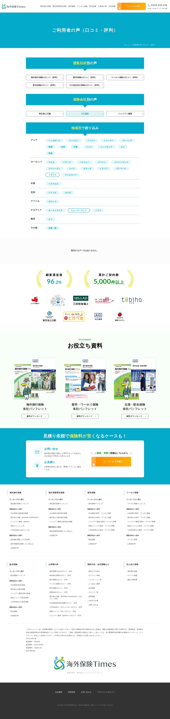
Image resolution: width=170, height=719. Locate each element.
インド (89, 147)
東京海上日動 (45, 114)
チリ (51, 219)
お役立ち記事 (93, 600)
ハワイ (98, 210)
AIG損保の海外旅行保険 (19, 513)
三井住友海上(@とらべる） (21, 530)
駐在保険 (92, 6)
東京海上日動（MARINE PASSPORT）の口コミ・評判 (66, 598)
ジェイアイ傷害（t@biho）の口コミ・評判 (65, 615)
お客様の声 (102, 6)
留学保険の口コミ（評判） (85, 77)
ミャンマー (109, 141)
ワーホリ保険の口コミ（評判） (125, 77)
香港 (51, 153)
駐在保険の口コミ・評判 (59, 588)
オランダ (87, 169)
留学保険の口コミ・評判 (59, 580)
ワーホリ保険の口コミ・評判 (60, 584)
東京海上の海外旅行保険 (59, 517)
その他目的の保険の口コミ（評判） (85, 85)
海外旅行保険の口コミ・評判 (60, 575)
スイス (72, 169)
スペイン (102, 162)
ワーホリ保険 (82, 6)
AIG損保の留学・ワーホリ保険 (100, 513)
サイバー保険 (132, 575)
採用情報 (92, 596)
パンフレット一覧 (95, 580)
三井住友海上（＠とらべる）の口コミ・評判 (66, 607)
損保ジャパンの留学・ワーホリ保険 (102, 526)
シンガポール (54, 141)
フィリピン (74, 141)
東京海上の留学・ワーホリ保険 (100, 517)
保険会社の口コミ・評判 (59, 592)
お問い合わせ (93, 605)
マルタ (51, 162)
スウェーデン (54, 169)
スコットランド (121, 162)
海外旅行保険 (45, 6)
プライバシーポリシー (106, 692)
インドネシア (106, 147)
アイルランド (71, 175)
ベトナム (91, 141)
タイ (123, 147)
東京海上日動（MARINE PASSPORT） (25, 517)
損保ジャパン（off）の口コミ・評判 (63, 611)
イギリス (52, 175)
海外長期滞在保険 (59, 6)
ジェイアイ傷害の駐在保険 (20, 593)
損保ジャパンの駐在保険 (20, 598)
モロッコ (52, 202)
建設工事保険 (132, 580)
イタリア (104, 169)
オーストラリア (55, 210)
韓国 (51, 147)
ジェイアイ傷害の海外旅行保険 (61, 521)
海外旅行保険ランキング (20, 504)
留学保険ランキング (96, 504)
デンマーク (121, 169)
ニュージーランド (79, 210)
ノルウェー (84, 162)
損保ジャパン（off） (18, 526)
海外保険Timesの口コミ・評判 (61, 571)
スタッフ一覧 (93, 592)
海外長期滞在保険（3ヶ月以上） (22, 544)
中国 (75, 147)
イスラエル (53, 184)
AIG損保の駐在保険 (18, 585)
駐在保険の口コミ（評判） (45, 85)
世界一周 (52, 228)
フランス (67, 162)
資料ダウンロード (34, 416)
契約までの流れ (94, 571)
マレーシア (127, 141)
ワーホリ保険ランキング (136, 504)
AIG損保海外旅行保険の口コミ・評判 (63, 603)
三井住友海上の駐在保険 (20, 602)
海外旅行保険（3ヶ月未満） (21, 539)
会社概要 (92, 588)
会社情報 (112, 6)
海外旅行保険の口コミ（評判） (45, 77)
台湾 (63, 147)
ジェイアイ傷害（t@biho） (21, 521)
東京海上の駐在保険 (18, 589)
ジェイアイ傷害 (125, 114)
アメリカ (52, 193)
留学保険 (71, 6)
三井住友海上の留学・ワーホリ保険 (102, 530)
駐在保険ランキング (18, 575)
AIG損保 (85, 114)
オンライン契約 (94, 575)
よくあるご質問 (94, 584)
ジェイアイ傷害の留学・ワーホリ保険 (102, 521)
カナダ (68, 193)
